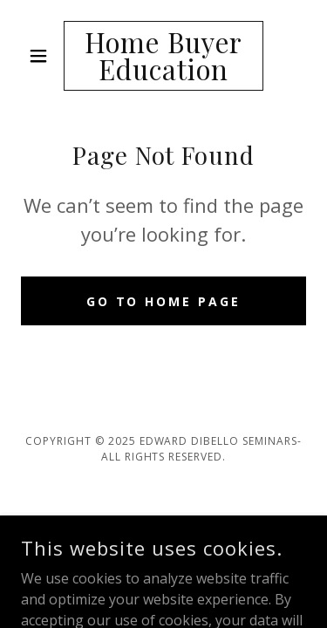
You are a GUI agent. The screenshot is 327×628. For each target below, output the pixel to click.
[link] (163, 56)
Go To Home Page (164, 301)
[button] (42, 55)
